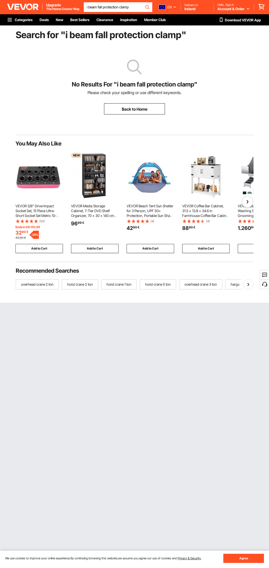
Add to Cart (39, 248)
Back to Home (134, 109)
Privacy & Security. (189, 558)
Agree (243, 558)
